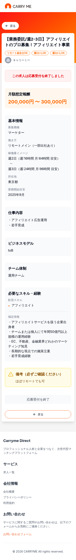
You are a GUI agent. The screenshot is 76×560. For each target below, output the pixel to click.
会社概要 (9, 491)
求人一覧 (9, 472)
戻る (10, 25)
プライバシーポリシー (17, 497)
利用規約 (9, 503)
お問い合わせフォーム (17, 534)
